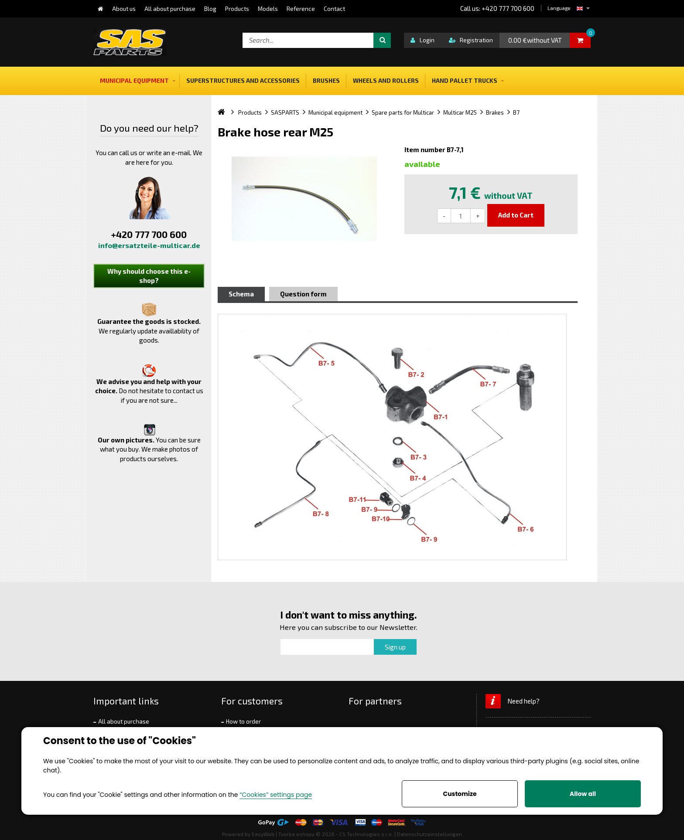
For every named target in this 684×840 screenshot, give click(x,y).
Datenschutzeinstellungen (429, 834)
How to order (243, 721)
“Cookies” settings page (275, 794)
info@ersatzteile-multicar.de (149, 245)
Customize (459, 793)
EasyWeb (263, 834)
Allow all (583, 793)
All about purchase (123, 721)
